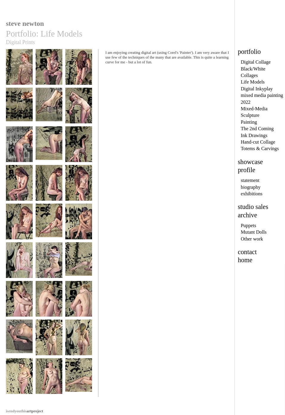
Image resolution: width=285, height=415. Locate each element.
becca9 (78, 147)
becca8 (49, 147)
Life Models (253, 82)
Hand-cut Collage (258, 142)
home (245, 260)
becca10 (19, 185)
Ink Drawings (254, 135)
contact (247, 252)
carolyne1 (19, 379)
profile (246, 170)
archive (247, 215)
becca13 (19, 224)
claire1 (19, 263)
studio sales (253, 206)
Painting (249, 122)
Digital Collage (256, 62)
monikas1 (78, 379)
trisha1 (49, 379)
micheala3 (78, 301)
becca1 (19, 69)
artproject (24, 411)
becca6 (78, 108)
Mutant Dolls (254, 232)
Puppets (248, 225)
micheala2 (49, 301)
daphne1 (49, 263)
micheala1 (19, 301)
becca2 (49, 69)
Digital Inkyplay (257, 89)
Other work (252, 239)
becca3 (78, 69)
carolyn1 (49, 340)
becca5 (49, 108)
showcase (250, 162)
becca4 (19, 108)
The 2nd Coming (257, 128)
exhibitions (251, 194)
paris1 (19, 340)
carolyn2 (78, 340)
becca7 (19, 147)
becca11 (49, 185)
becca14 (49, 224)
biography (250, 187)
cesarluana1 (78, 224)
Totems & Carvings (260, 148)
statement (250, 180)
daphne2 (78, 263)
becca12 (78, 185)
